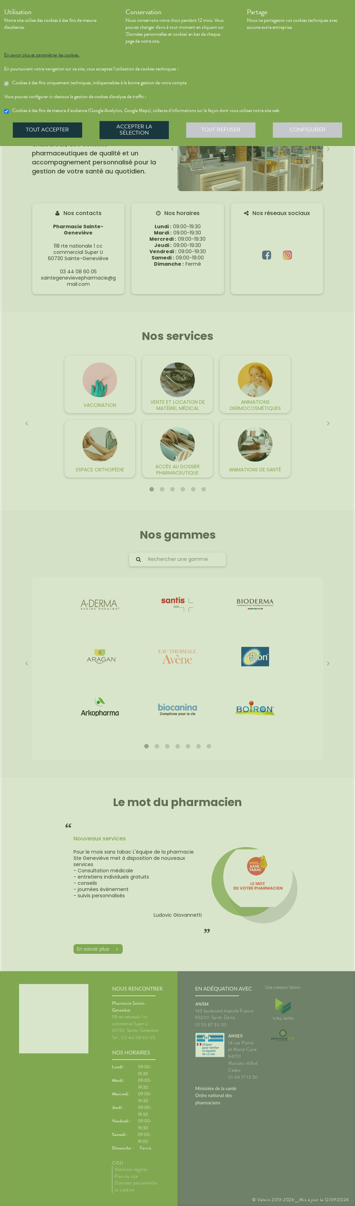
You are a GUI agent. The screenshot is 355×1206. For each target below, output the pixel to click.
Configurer (307, 130)
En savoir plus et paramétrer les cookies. (41, 55)
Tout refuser (221, 130)
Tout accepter (47, 130)
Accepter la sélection (134, 129)
